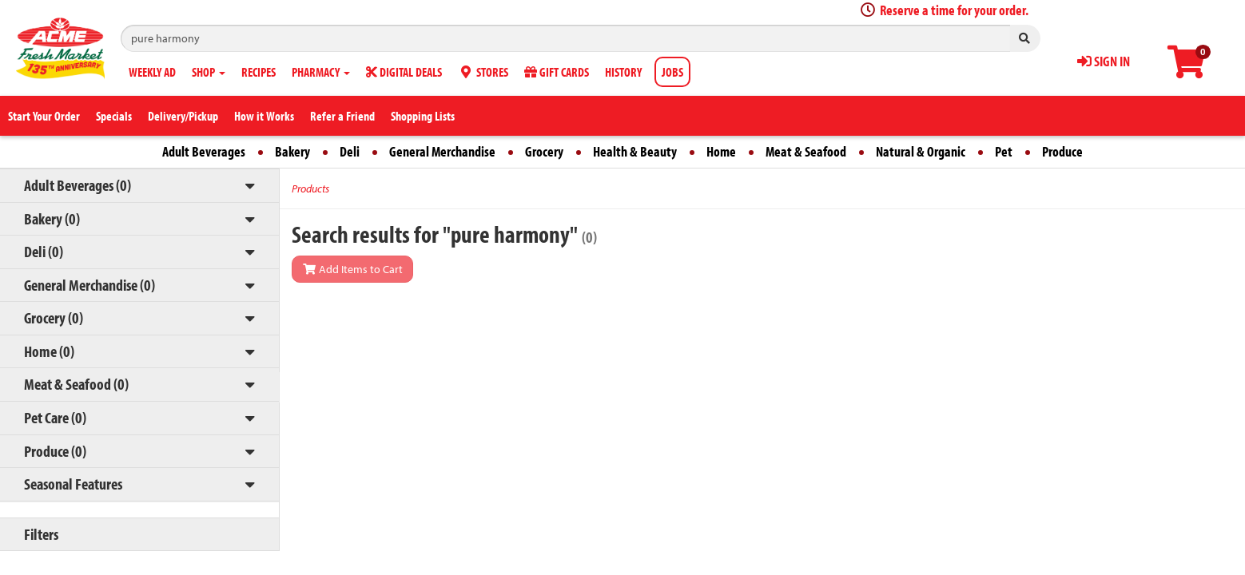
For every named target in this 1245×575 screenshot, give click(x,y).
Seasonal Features (73, 484)
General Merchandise (442, 151)
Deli (350, 151)
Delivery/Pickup (183, 116)
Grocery (544, 151)
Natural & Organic (920, 151)
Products (310, 188)
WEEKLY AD (152, 72)
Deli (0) (43, 251)
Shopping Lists (423, 116)
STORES (483, 72)
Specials (114, 116)
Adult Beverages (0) (77, 185)
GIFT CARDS (556, 72)
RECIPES (258, 72)
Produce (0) (55, 451)
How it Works (264, 116)
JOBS (672, 72)
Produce (1062, 151)
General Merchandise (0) (89, 285)
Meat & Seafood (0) (76, 384)
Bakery (292, 151)
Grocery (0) (53, 317)
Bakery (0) (52, 218)
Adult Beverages (203, 151)
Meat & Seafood (806, 151)
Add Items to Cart (352, 269)
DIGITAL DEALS (404, 72)
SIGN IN (1103, 61)
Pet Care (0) (55, 417)
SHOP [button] (208, 72)
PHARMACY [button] (321, 72)
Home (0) (49, 351)
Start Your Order (44, 116)
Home (721, 151)
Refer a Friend (342, 116)
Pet (1003, 151)
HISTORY (623, 72)
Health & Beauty (635, 151)
